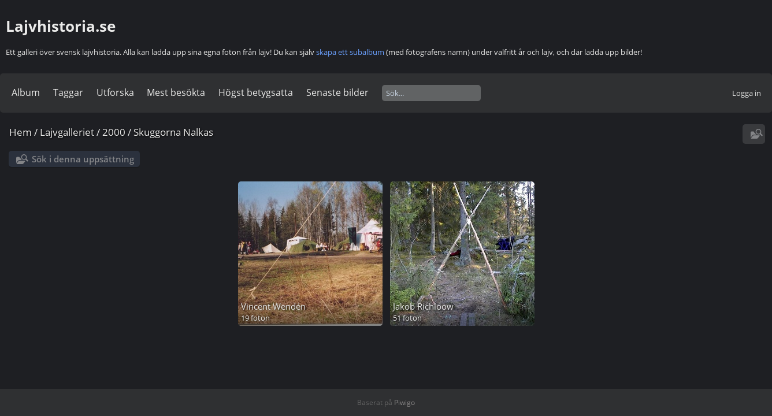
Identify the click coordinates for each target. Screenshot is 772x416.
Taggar (68, 92)
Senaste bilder (337, 92)
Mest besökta (176, 92)
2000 (113, 132)
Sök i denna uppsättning (83, 159)
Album (26, 92)
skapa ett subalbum (350, 52)
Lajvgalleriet (67, 132)
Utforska (115, 92)
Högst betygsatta (255, 92)
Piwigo (404, 402)
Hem (20, 132)
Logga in (746, 93)
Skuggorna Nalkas (173, 132)
